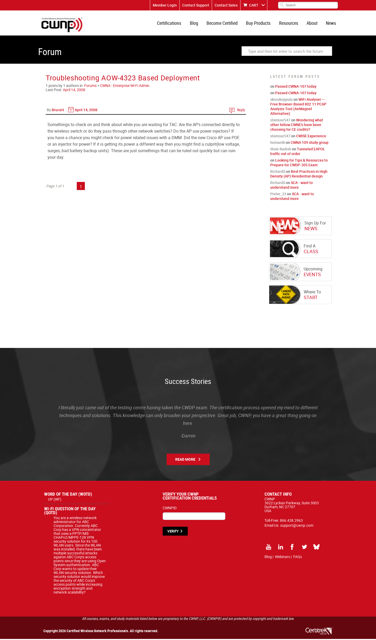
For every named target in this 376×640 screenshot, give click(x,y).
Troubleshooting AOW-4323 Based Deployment (123, 79)
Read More (185, 460)
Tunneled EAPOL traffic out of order (297, 152)
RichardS (277, 172)
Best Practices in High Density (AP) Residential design (298, 175)
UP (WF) (54, 500)
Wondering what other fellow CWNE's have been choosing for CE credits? (296, 125)
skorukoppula (281, 100)
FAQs (297, 557)
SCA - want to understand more (291, 186)
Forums (90, 86)
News (331, 23)
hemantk (277, 143)
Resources (289, 23)
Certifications (171, 23)
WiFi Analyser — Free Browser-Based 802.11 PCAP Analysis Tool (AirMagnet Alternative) (298, 107)
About (312, 23)
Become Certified (223, 23)
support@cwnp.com (296, 526)
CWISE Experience (311, 136)
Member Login (165, 5)
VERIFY (173, 532)
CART (253, 5)
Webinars (282, 557)
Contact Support (195, 5)
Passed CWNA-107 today (295, 87)
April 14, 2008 (74, 90)
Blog (196, 23)
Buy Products (259, 23)
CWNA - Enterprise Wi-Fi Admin (124, 86)
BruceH (58, 110)
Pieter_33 (278, 194)
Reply (241, 110)
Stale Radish (280, 149)
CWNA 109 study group (309, 143)
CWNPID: (170, 508)
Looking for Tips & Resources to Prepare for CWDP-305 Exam (299, 163)
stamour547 (280, 120)
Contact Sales (226, 5)
